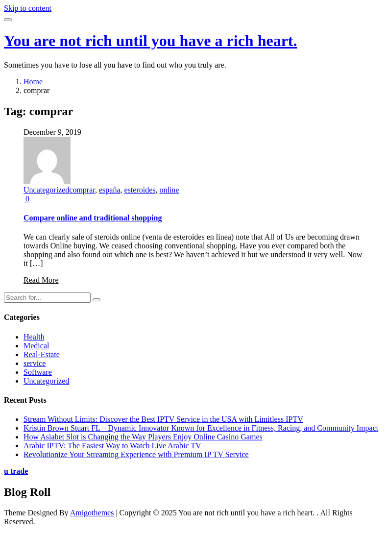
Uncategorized (46, 190)
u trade (16, 471)
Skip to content (27, 8)
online (169, 190)
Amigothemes (92, 513)
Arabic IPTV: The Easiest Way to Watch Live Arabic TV (112, 445)
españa (110, 190)
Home (33, 81)
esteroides (139, 190)
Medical (36, 345)
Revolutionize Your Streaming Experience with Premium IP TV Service (136, 454)
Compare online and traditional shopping (93, 218)
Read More (41, 280)
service (35, 363)
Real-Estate (42, 354)
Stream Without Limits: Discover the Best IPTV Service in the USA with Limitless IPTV (163, 419)
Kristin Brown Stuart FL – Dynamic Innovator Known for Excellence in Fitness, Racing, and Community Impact (201, 428)
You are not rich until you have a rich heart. (150, 40)
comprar (82, 190)
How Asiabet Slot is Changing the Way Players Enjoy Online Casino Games (143, 437)
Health (34, 337)
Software (38, 372)
